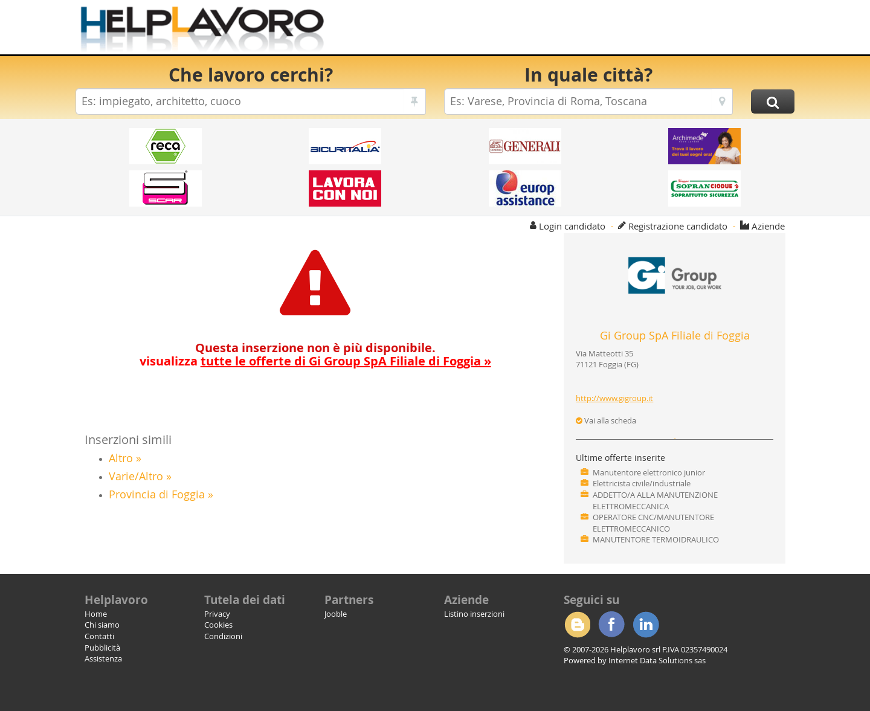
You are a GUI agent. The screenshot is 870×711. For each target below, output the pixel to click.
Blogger (577, 624)
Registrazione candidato (677, 226)
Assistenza (103, 658)
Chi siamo (102, 624)
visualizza (315, 361)
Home (96, 613)
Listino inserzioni (474, 613)
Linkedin (646, 624)
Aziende (768, 226)
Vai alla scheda (606, 420)
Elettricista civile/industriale (642, 483)
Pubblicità (102, 647)
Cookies (218, 624)
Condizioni (223, 636)
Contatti (99, 636)
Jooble (335, 613)
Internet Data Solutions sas (657, 660)
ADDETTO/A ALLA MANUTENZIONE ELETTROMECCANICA (655, 500)
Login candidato (572, 226)
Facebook (611, 624)
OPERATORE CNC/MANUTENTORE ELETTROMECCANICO (653, 523)
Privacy (217, 613)
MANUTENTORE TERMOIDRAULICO (656, 539)
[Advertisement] (573, 30)
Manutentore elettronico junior (649, 472)
